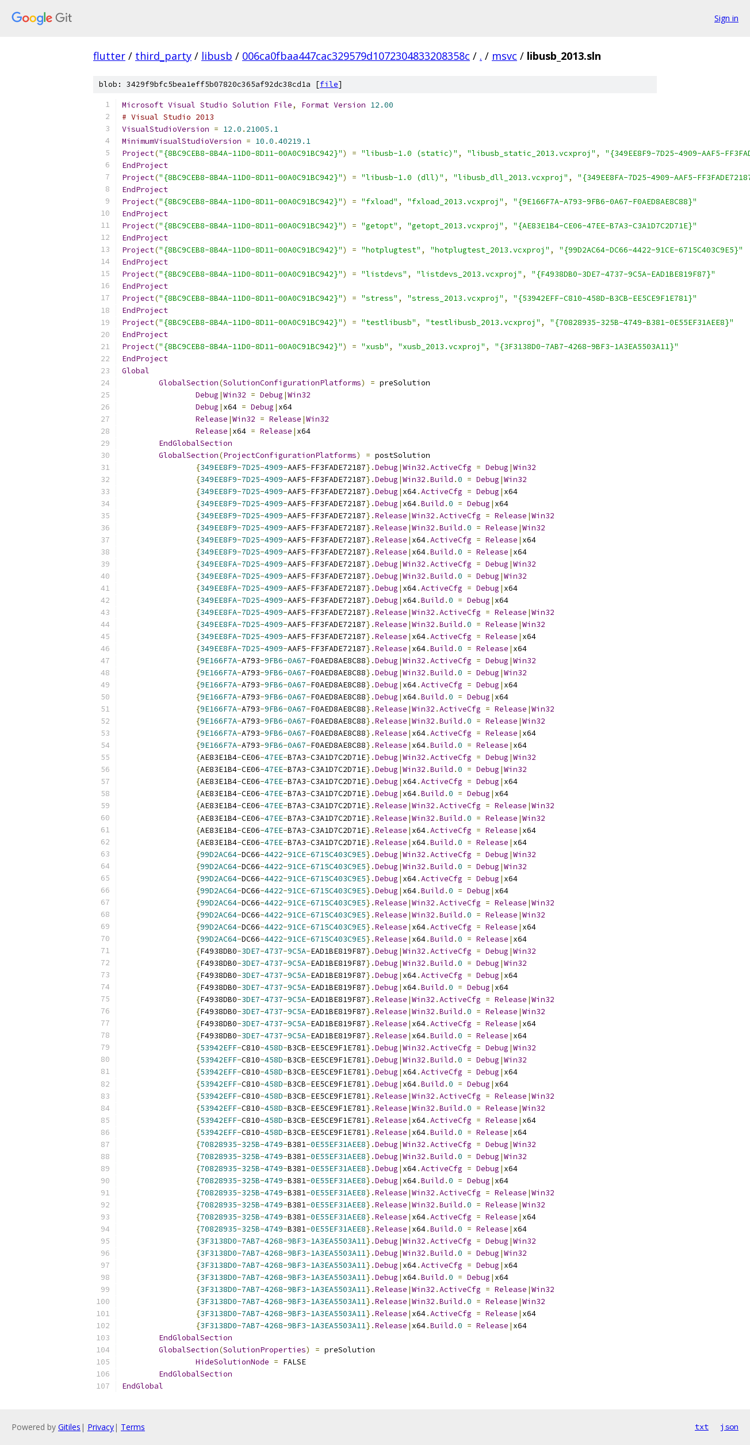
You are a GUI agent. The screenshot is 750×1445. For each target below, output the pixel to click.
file (329, 84)
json (729, 1426)
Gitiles (69, 1426)
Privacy (100, 1426)
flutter (109, 56)
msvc (504, 56)
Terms (133, 1426)
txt (702, 1426)
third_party (163, 56)
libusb (216, 56)
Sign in (726, 18)
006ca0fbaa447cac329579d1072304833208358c (356, 56)
